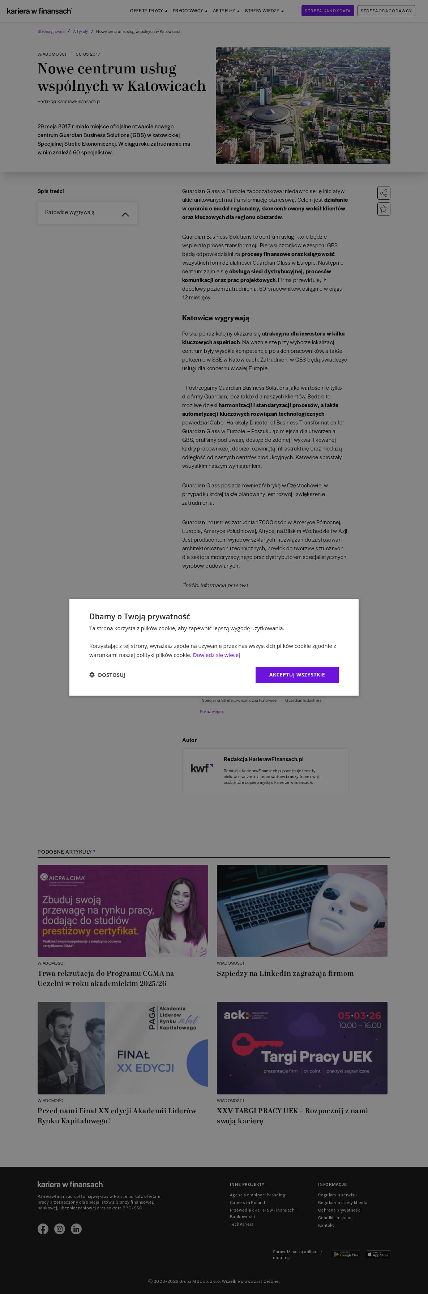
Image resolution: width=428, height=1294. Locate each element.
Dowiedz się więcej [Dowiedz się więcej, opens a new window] (216, 654)
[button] (107, 675)
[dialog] (214, 646)
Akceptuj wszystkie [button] (297, 674)
